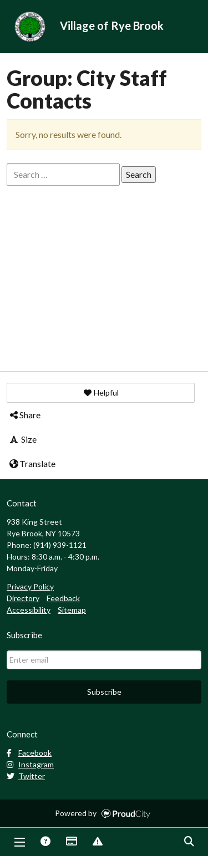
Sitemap (72, 609)
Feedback (63, 598)
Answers (45, 842)
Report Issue (97, 842)
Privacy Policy (30, 586)
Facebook (29, 752)
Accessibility (28, 609)
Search (188, 842)
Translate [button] (31, 463)
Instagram (30, 764)
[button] (101, 393)
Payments (71, 842)
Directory (23, 598)
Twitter (26, 776)
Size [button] (22, 439)
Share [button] (24, 414)
